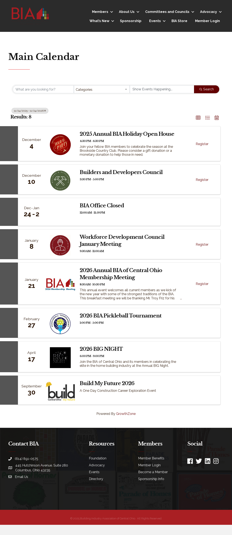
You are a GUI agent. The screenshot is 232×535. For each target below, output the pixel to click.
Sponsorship (130, 21)
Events (155, 21)
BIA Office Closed (102, 206)
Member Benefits (151, 458)
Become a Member (153, 472)
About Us (127, 12)
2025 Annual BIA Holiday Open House (127, 134)
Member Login (207, 21)
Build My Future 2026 (107, 383)
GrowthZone (126, 414)
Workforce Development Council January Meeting (122, 240)
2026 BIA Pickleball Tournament (120, 316)
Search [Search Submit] (206, 89)
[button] (198, 118)
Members (100, 12)
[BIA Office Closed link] (60, 212)
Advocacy (208, 12)
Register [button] (202, 144)
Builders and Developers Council (121, 172)
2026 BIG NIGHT (101, 349)
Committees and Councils (167, 12)
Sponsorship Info (151, 479)
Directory (96, 479)
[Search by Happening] (162, 89)
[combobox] (102, 89)
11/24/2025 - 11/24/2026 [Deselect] (30, 110)
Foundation (97, 458)
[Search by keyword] (43, 89)
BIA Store (179, 21)
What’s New (99, 21)
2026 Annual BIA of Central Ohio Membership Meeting (121, 273)
